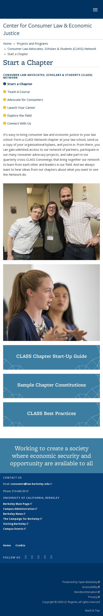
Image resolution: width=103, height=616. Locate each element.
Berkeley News (14, 514)
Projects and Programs (32, 44)
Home (7, 44)
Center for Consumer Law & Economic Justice (47, 29)
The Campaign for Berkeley (22, 519)
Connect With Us (19, 123)
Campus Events (14, 529)
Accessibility (91, 587)
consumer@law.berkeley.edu (31, 484)
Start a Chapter (19, 84)
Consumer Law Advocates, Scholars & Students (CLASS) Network (52, 49)
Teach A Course (18, 92)
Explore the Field (19, 115)
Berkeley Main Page (17, 504)
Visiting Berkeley (15, 524)
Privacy (94, 597)
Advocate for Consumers (25, 100)
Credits (20, 545)
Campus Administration (20, 509)
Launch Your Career (21, 107)
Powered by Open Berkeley (81, 582)
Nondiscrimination (87, 592)
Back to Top (92, 610)
